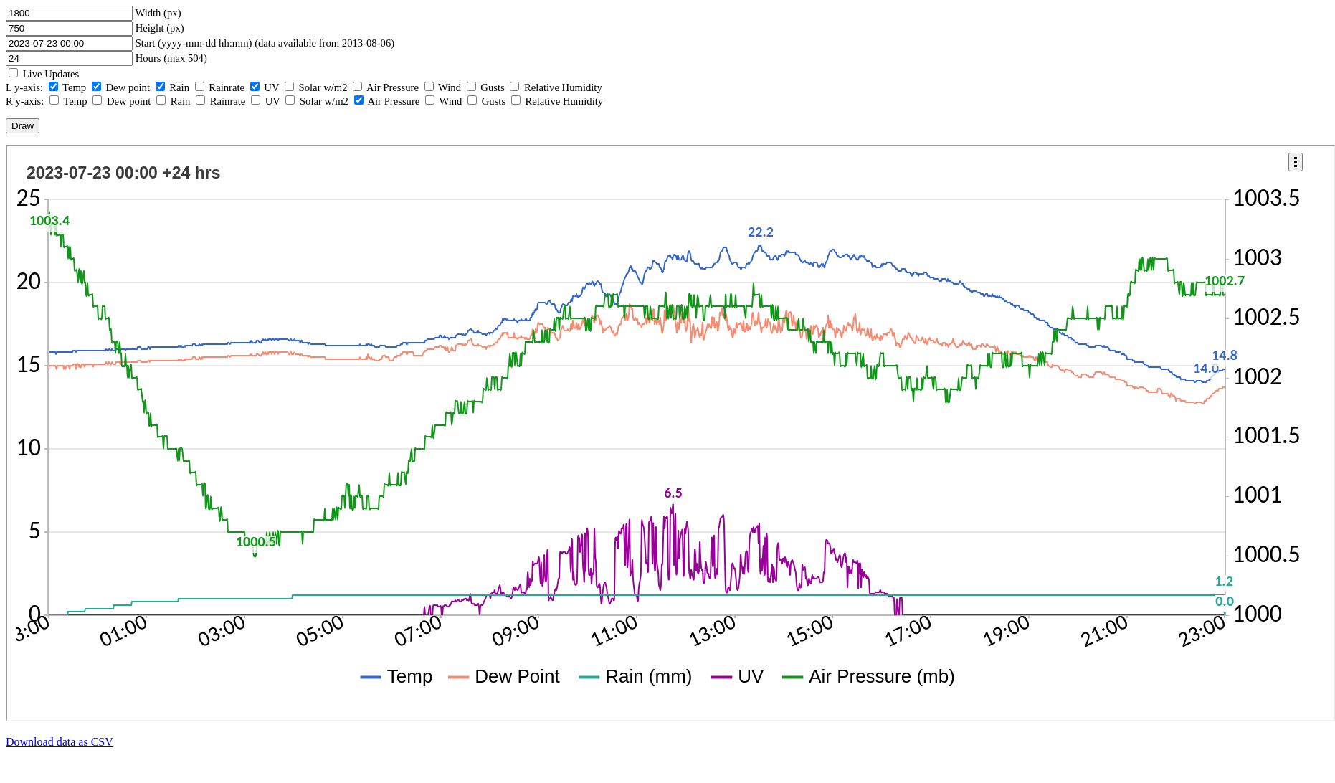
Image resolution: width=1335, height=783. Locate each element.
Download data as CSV (59, 742)
